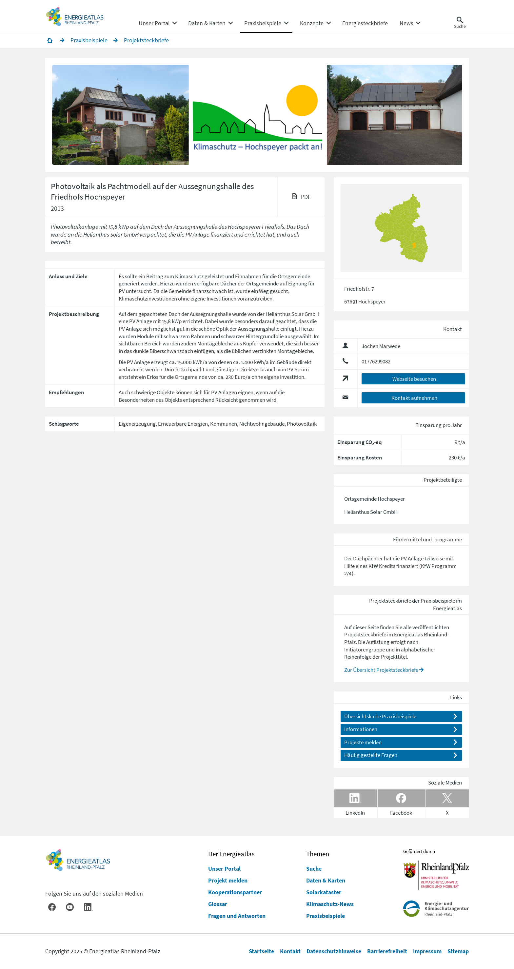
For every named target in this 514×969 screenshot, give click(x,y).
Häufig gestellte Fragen (370, 755)
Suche (314, 868)
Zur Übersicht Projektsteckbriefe (381, 669)
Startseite (261, 951)
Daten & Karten (325, 880)
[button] (121, 115)
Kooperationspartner (235, 892)
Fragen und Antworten (237, 916)
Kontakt (290, 951)
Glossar (217, 904)
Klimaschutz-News (330, 904)
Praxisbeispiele (325, 916)
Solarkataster (323, 892)
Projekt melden (227, 880)
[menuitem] (154, 23)
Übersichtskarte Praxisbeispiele (380, 716)
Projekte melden (363, 742)
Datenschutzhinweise (333, 951)
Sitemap (458, 951)
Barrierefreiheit (387, 951)
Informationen (360, 729)
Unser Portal (224, 868)
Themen (317, 854)
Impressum (427, 951)
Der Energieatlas (231, 854)
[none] (157, 23)
